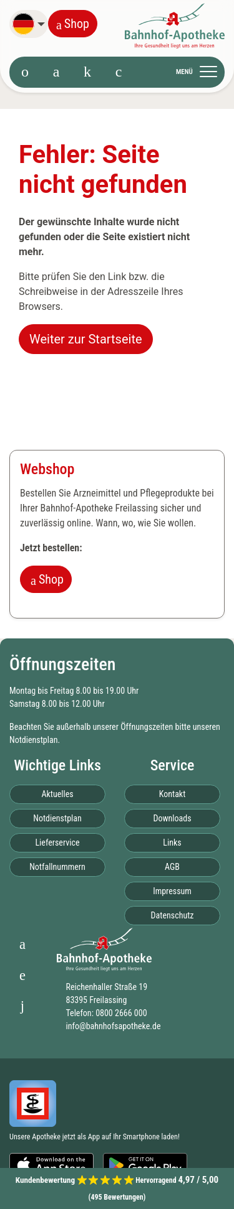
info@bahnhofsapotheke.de (113, 1026)
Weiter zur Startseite (85, 339)
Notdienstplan (33, 740)
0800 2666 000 (121, 1013)
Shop (72, 23)
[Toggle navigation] (200, 71)
